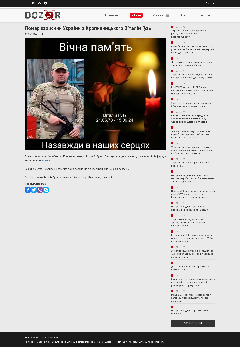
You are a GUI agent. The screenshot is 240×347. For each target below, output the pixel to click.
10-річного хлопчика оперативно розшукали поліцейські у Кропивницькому (189, 33)
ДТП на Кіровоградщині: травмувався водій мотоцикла (191, 268)
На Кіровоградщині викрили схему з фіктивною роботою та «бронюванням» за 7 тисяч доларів (192, 178)
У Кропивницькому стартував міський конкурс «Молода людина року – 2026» (191, 76)
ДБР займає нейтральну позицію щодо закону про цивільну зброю (192, 63)
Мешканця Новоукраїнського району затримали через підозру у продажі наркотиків (191, 297)
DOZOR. (47, 160)
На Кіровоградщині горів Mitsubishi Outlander (189, 312)
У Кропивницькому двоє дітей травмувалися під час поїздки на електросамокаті (188, 222)
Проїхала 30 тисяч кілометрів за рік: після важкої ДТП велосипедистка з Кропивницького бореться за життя (193, 194)
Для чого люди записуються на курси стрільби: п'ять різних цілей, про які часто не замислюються (191, 134)
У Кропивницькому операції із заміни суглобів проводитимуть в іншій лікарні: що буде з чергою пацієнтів (192, 150)
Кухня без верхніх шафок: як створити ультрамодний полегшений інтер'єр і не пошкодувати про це (192, 49)
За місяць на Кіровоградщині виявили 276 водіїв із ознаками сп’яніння (191, 105)
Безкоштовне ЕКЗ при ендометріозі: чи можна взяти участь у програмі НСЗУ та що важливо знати (192, 238)
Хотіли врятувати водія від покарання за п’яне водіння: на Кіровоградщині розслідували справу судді (193, 282)
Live (136, 15)
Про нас (210, 3)
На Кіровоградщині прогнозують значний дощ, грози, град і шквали (189, 208)
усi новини (193, 323)
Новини (112, 15)
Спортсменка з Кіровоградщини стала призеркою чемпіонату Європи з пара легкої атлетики (190, 118)
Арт (183, 15)
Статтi (161, 15)
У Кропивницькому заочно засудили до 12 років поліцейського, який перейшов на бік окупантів (192, 253)
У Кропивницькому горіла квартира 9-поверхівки (191, 164)
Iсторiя (204, 15)
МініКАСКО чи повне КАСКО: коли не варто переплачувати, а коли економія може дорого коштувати (192, 90)
